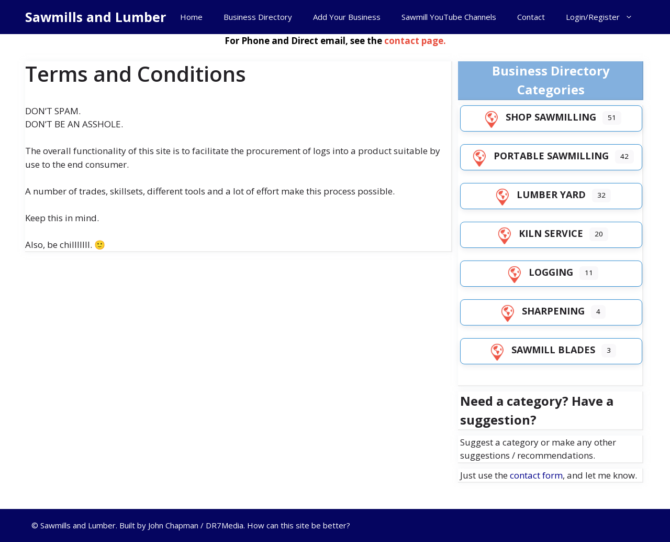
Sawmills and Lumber (95, 17)
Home (191, 17)
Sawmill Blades (540, 349)
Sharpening (541, 311)
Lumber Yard (539, 194)
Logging (538, 272)
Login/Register (604, 17)
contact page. (415, 41)
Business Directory (258, 17)
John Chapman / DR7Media (195, 525)
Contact (531, 17)
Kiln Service (538, 233)
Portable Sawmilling (538, 155)
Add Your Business (347, 17)
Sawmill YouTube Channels (448, 17)
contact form (536, 475)
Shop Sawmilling (538, 117)
